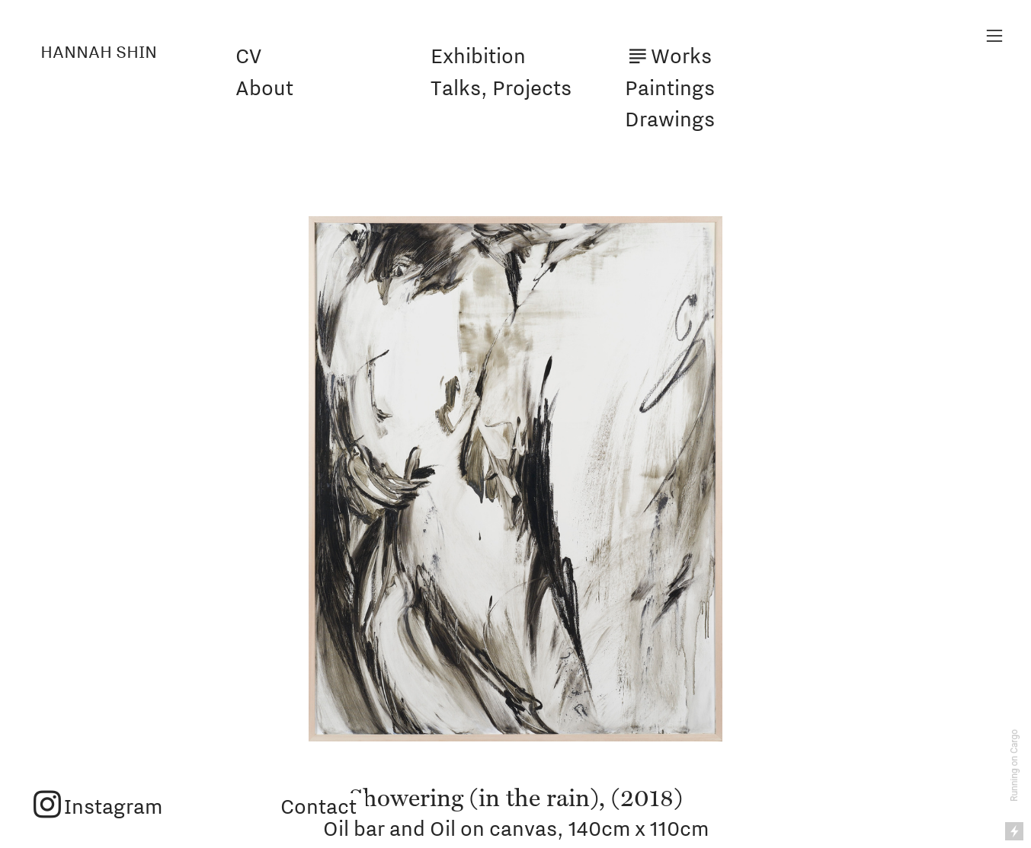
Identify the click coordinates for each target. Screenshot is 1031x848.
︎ (994, 36)
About (264, 87)
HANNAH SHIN (98, 51)
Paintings (670, 87)
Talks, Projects (501, 87)
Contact (316, 806)
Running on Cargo (1014, 765)
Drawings (670, 119)
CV (248, 56)
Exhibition (478, 56)
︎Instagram (96, 806)
